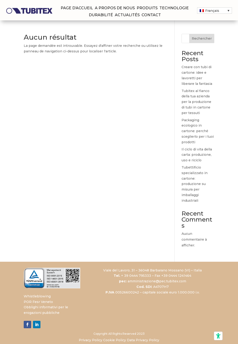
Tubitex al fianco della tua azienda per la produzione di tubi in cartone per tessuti (196, 102)
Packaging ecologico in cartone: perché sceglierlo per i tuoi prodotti (198, 131)
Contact (151, 15)
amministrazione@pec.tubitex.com (157, 281)
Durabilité (101, 15)
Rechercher (202, 38)
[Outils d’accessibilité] (218, 335)
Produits (147, 8)
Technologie (174, 8)
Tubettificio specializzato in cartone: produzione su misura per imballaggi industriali (195, 184)
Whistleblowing (37, 296)
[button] (214, 10)
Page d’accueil (77, 8)
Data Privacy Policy (143, 340)
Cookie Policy (114, 340)
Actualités (127, 15)
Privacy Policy (90, 340)
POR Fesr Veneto (38, 302)
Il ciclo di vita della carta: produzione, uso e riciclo (197, 154)
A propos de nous (115, 8)
